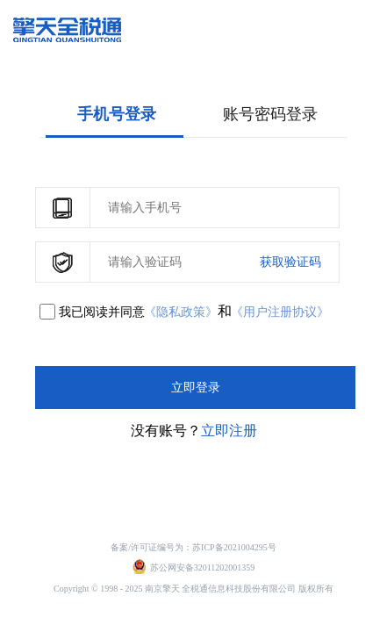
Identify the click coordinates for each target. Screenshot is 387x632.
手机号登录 (116, 114)
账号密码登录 (270, 114)
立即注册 (229, 430)
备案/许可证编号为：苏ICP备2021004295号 (193, 547)
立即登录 (195, 387)
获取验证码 (290, 262)
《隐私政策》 (181, 312)
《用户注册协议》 (280, 312)
